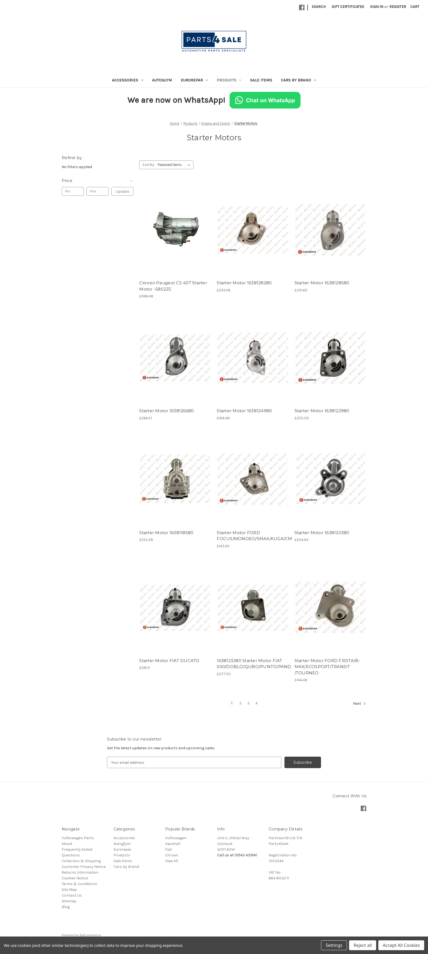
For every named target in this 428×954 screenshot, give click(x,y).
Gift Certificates (348, 6)
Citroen (171, 855)
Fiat (168, 849)
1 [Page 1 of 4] (231, 703)
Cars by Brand (298, 80)
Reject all (362, 945)
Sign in (376, 6)
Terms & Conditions (79, 884)
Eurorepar (194, 80)
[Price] (97, 180)
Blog (66, 907)
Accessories (127, 80)
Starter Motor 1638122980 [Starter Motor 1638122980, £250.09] (322, 410)
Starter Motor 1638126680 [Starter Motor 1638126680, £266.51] (166, 410)
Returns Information (80, 872)
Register (397, 6)
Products (229, 80)
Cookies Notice (75, 878)
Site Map (69, 889)
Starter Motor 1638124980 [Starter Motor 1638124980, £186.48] (244, 410)
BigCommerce (90, 935)
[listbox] (175, 165)
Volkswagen (175, 838)
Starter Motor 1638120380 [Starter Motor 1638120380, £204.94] (322, 532)
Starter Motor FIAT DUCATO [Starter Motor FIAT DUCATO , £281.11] (169, 660)
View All (171, 861)
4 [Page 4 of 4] (256, 703)
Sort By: (148, 165)
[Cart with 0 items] (414, 6)
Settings (334, 945)
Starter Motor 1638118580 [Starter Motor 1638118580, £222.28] (166, 532)
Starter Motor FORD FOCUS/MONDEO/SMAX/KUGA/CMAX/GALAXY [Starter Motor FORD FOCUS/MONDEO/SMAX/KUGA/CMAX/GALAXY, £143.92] (253, 536)
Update (122, 191)
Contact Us (72, 895)
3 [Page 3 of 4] (248, 703)
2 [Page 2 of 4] (240, 703)
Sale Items (261, 80)
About (67, 843)
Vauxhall (172, 843)
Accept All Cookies (401, 945)
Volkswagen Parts (78, 838)
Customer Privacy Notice (84, 866)
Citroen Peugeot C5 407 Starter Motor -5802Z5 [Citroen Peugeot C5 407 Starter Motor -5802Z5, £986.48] (173, 286)
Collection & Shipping (81, 861)
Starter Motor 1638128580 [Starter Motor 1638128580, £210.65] (322, 282)
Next (359, 703)
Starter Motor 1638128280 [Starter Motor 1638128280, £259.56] (244, 282)
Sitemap (69, 901)
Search (319, 6)
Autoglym (162, 80)
